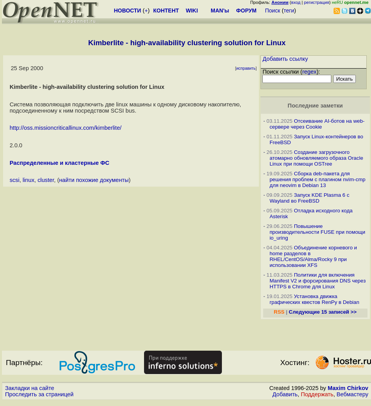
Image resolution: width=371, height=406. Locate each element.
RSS (279, 312)
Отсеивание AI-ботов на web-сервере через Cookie (316, 124)
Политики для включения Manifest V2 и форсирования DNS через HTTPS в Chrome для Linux (317, 280)
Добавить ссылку (285, 59)
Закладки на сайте (29, 388)
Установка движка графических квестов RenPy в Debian (314, 299)
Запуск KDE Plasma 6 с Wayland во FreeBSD (309, 198)
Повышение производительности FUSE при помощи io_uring (317, 232)
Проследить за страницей (39, 394)
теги (289, 10)
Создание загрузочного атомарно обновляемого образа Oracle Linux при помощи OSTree (316, 158)
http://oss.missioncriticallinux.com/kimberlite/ (66, 128)
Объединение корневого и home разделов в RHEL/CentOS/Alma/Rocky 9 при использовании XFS (313, 256)
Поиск (272, 10)
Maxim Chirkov (348, 388)
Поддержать (317, 394)
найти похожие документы (94, 180)
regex (309, 72)
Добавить (285, 394)
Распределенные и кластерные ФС (59, 163)
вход (296, 2)
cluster (45, 180)
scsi (14, 180)
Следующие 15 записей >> (323, 312)
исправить (246, 68)
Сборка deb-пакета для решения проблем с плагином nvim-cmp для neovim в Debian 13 (317, 179)
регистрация (316, 2)
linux (28, 180)
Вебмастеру (352, 394)
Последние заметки (315, 105)
